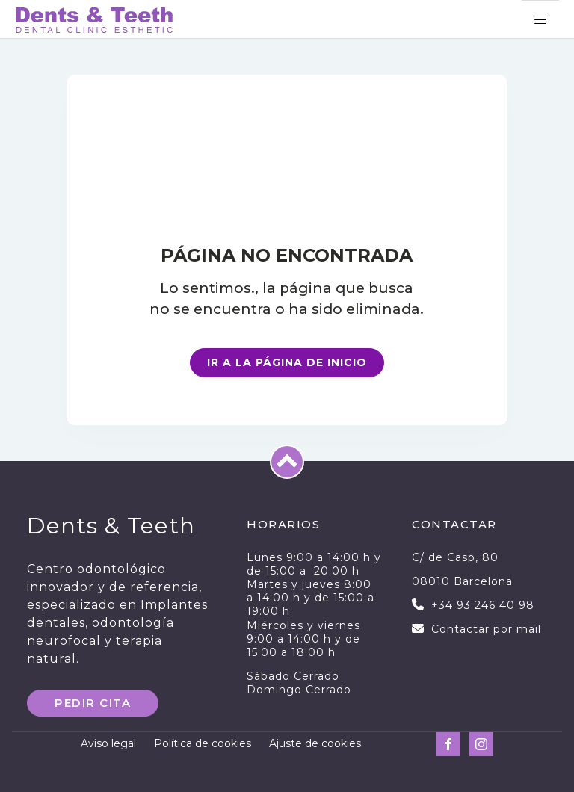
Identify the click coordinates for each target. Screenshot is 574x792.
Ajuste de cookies (315, 743)
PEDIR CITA (93, 703)
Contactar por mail (486, 629)
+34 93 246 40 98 (482, 605)
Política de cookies (202, 743)
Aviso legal (108, 743)
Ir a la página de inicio (287, 362)
